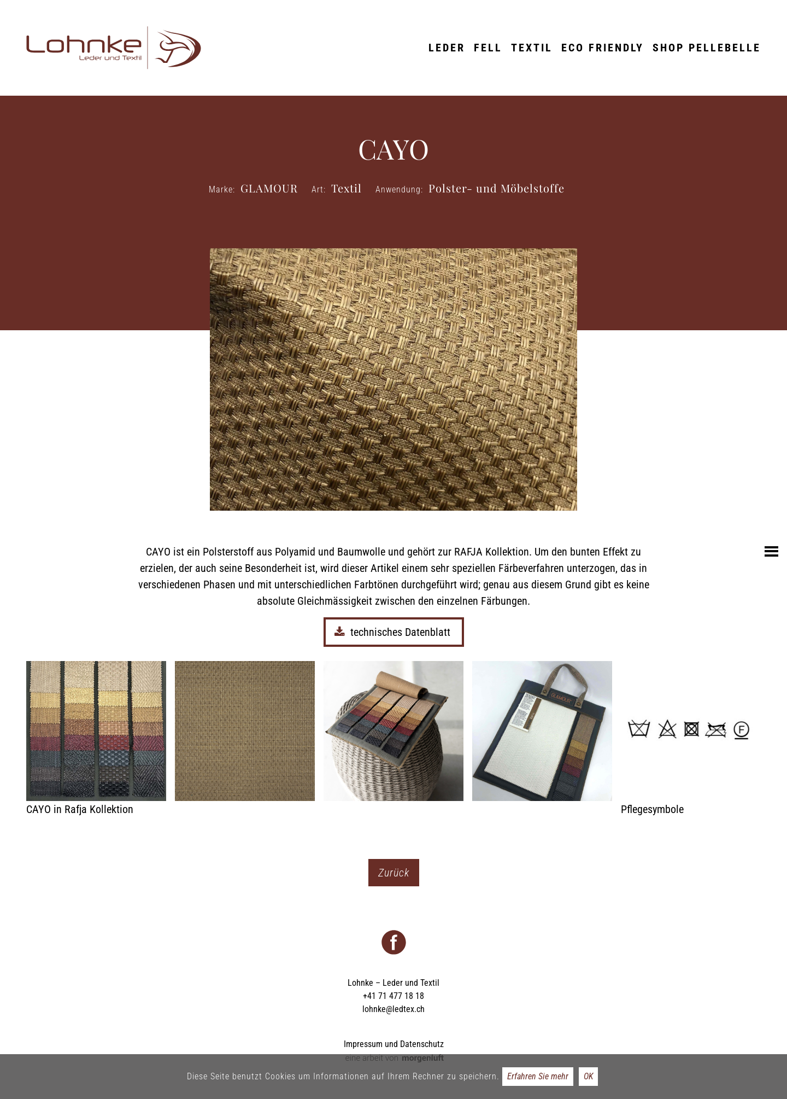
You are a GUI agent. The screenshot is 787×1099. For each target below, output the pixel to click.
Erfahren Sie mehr (537, 1076)
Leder (446, 47)
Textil (532, 47)
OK (588, 1076)
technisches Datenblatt (393, 632)
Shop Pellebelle (707, 47)
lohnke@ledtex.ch (393, 1009)
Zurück (393, 872)
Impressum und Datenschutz (394, 1044)
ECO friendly (602, 47)
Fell (488, 47)
